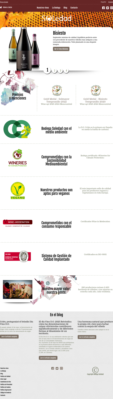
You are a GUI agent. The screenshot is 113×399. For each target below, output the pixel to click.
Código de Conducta (5, 392)
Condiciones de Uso (5, 382)
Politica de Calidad (5, 376)
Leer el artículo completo (9, 337)
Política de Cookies (5, 387)
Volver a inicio (7, 7)
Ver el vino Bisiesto (61, 49)
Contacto (74, 7)
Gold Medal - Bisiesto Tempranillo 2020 (95, 100)
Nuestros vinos (43, 7)
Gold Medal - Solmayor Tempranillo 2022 (56, 100)
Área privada (4, 2)
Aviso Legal (3, 379)
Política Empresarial (5, 390)
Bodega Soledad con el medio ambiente (56, 130)
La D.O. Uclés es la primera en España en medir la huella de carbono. (95, 128)
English (110, 2)
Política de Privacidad (6, 384)
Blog (65, 7)
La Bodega (56, 7)
